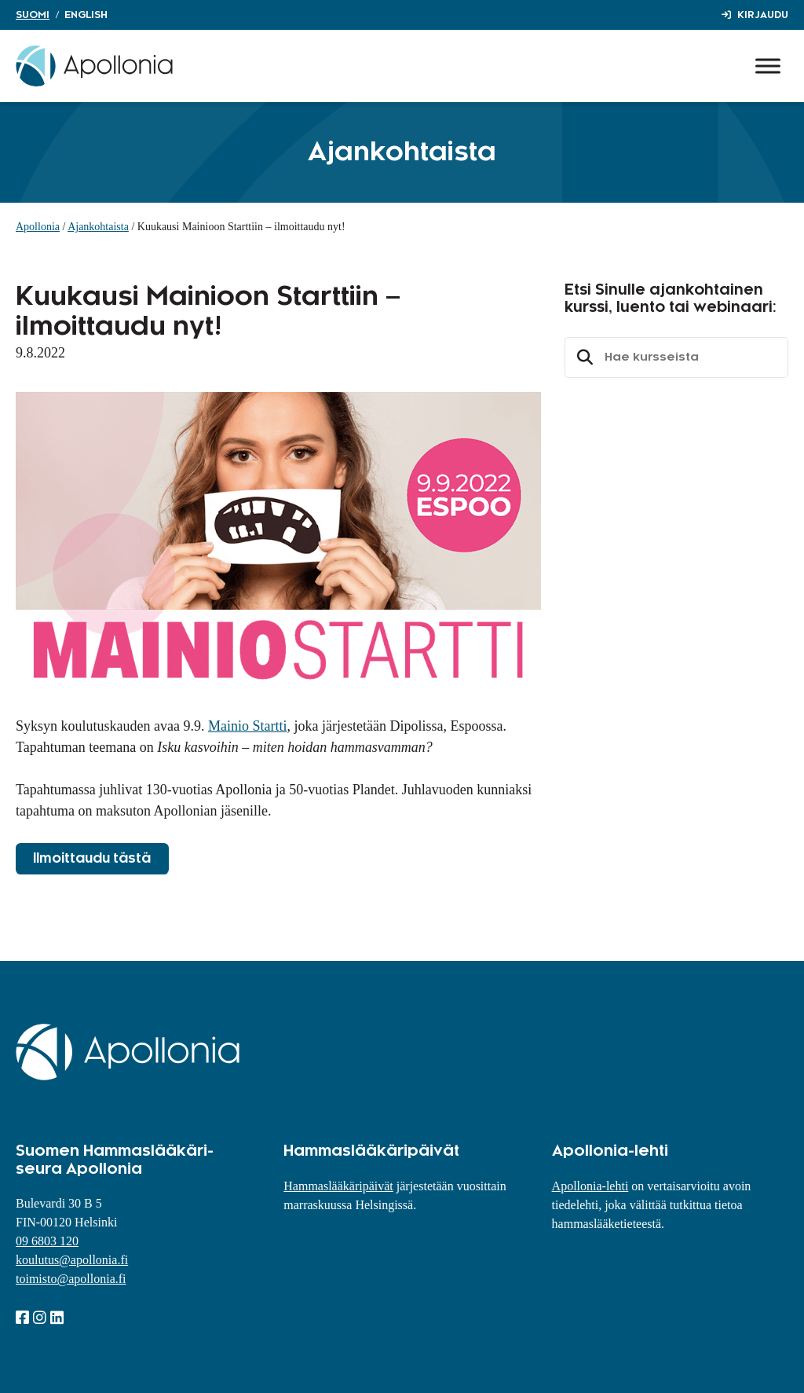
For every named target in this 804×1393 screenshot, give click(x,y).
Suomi (32, 15)
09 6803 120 (47, 1241)
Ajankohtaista (98, 227)
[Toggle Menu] (767, 65)
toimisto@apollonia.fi (71, 1278)
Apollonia (38, 227)
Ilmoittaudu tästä (92, 858)
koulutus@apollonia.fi (72, 1260)
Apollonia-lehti (590, 1186)
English (86, 15)
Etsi (583, 357)
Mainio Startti (247, 726)
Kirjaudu (762, 15)
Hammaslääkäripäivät (338, 1186)
